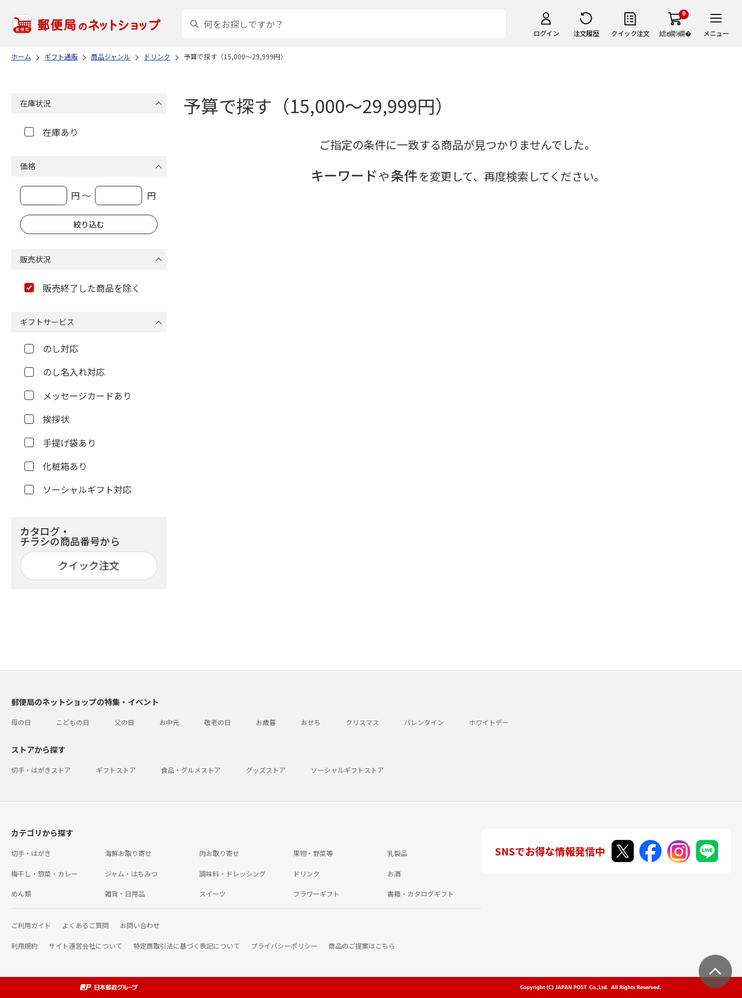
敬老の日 (217, 722)
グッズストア (266, 769)
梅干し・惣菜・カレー (44, 873)
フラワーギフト (316, 893)
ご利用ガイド (31, 925)
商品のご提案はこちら (362, 945)
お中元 (169, 722)
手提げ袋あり (60, 442)
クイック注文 (630, 33)
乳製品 (397, 853)
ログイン (546, 33)
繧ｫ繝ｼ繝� (675, 33)
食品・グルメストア (191, 769)
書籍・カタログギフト (420, 893)
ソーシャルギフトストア (347, 769)
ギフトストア (116, 769)
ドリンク (306, 873)
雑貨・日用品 (125, 893)
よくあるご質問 (85, 925)
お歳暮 (266, 722)
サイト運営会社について (85, 945)
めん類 (21, 893)
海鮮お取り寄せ (128, 853)
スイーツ (212, 893)
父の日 (124, 722)
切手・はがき (31, 853)
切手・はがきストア (41, 769)
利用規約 (24, 945)
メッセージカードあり (78, 395)
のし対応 (51, 348)
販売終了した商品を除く (82, 288)
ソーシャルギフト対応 (78, 489)
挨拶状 (46, 418)
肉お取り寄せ (219, 853)
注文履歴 (586, 33)
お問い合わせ (140, 925)
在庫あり (51, 132)
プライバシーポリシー (284, 945)
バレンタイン (424, 722)
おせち (311, 722)
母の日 (21, 722)
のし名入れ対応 (64, 371)
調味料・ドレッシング (232, 873)
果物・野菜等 (313, 853)
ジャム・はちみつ (131, 873)
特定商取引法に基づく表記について (186, 945)
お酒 (394, 873)
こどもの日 (72, 722)
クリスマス (362, 722)
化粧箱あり (55, 466)
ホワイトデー (489, 722)
